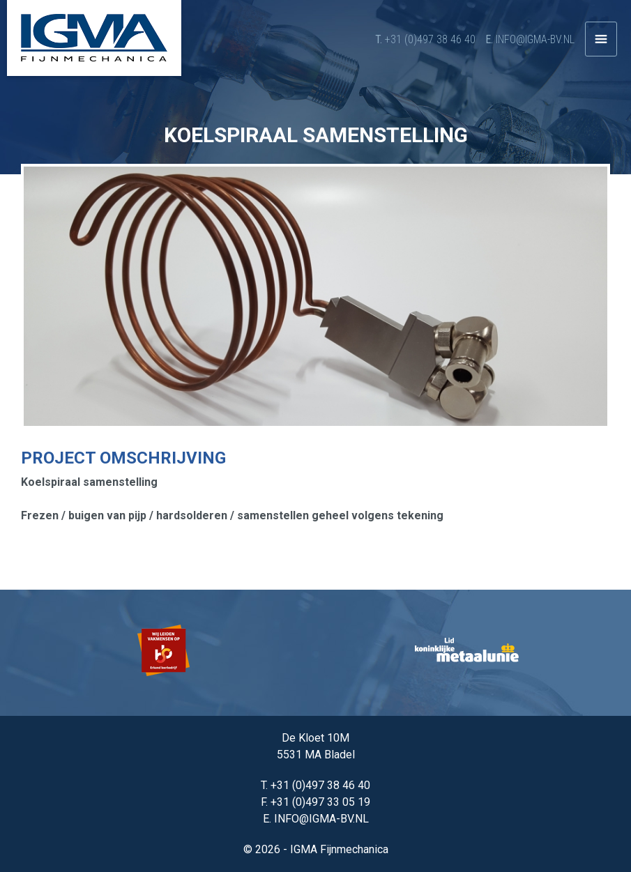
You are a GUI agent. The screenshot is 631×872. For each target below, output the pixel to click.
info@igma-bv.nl (535, 39)
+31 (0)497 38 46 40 (430, 39)
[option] (165, 653)
